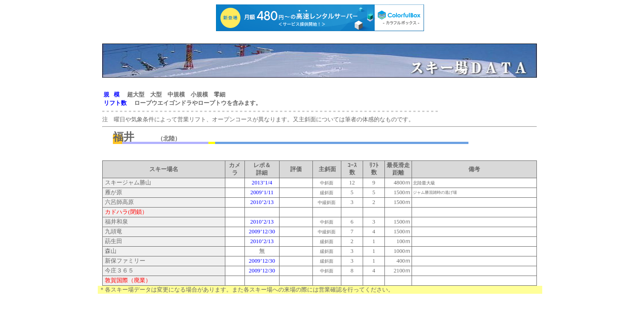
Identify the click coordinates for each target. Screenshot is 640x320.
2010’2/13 (262, 202)
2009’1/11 (261, 192)
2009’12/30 (262, 231)
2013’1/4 (262, 183)
